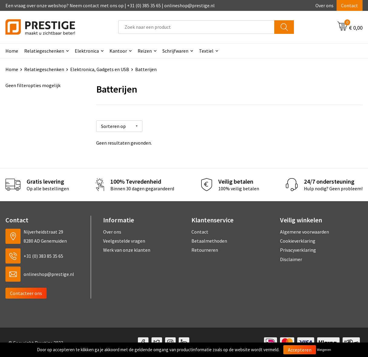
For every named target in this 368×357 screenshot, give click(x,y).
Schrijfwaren (175, 51)
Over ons (324, 5)
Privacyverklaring (298, 249)
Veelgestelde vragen (124, 240)
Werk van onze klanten (126, 249)
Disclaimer (291, 258)
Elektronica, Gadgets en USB (99, 69)
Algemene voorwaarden (304, 231)
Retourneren (204, 249)
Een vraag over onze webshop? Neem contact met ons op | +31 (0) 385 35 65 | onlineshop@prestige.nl (110, 5)
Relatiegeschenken (44, 51)
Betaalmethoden (209, 240)
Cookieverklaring (297, 240)
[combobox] (196, 27)
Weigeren (324, 349)
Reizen (145, 51)
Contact (349, 5)
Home (11, 51)
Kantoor (118, 51)
